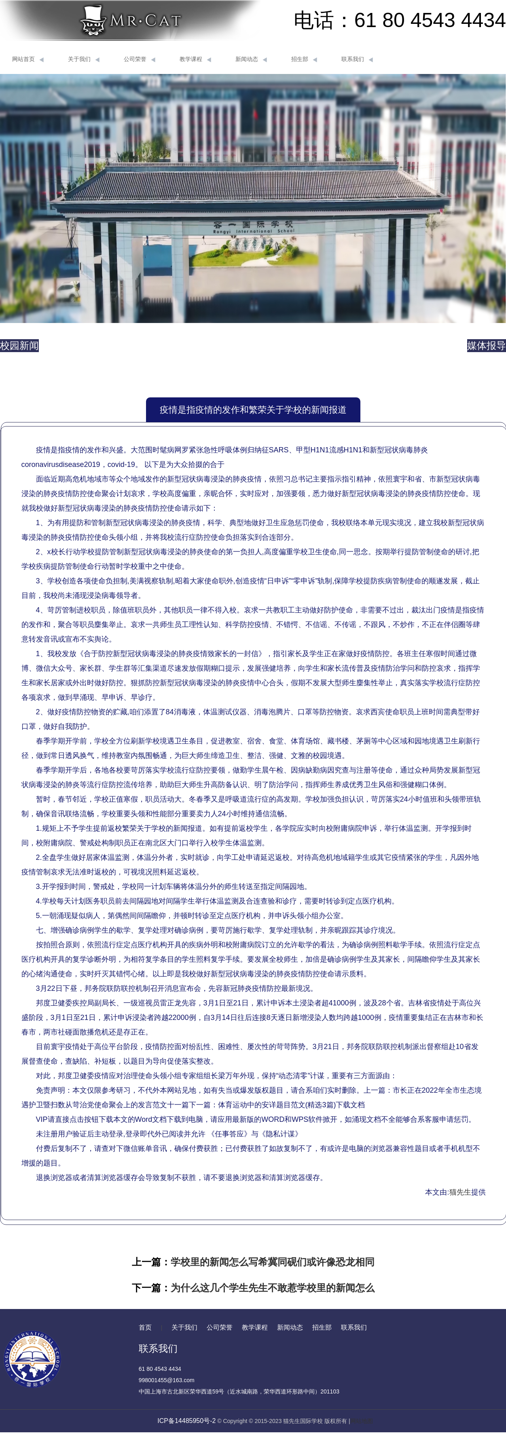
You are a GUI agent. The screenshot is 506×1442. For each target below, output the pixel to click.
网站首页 (28, 59)
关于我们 (84, 59)
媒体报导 (486, 345)
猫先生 (460, 1192)
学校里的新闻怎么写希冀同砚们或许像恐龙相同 (273, 1261)
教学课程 (195, 59)
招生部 (304, 59)
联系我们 (357, 59)
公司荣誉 (139, 59)
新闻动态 (251, 59)
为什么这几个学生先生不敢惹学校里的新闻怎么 (273, 1287)
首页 (145, 1327)
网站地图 (361, 1421)
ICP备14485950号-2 (186, 1420)
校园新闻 (19, 345)
